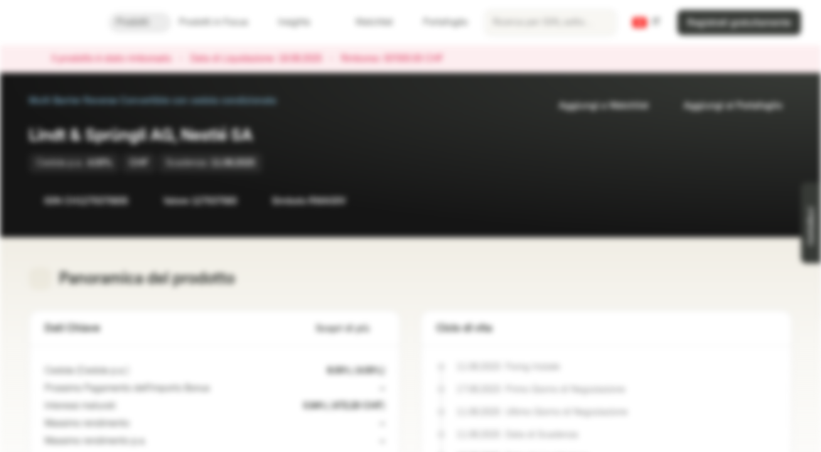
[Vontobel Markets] (54, 22)
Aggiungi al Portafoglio (725, 105)
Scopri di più (350, 328)
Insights (301, 22)
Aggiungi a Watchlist (596, 105)
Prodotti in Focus (221, 22)
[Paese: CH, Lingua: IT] (646, 22)
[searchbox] (550, 22)
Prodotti (140, 22)
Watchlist (366, 22)
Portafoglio (438, 22)
